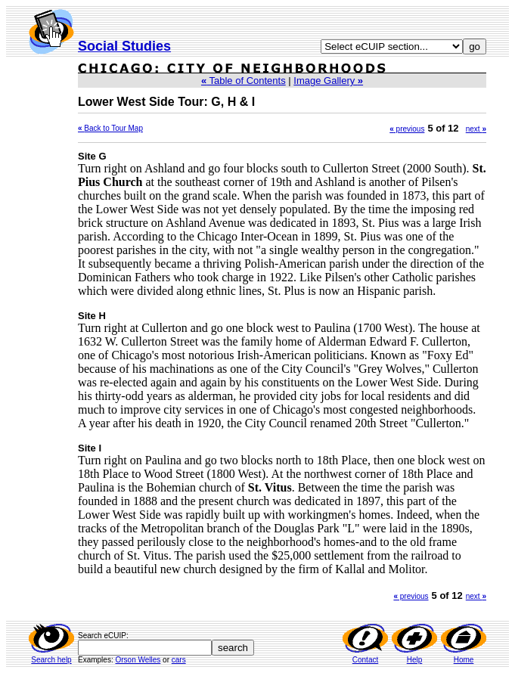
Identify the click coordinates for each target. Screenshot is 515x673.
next (476, 129)
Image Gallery (328, 80)
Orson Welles (137, 660)
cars (179, 660)
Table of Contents (243, 80)
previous (406, 129)
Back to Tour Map (113, 128)
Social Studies (124, 46)
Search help (51, 660)
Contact (365, 660)
